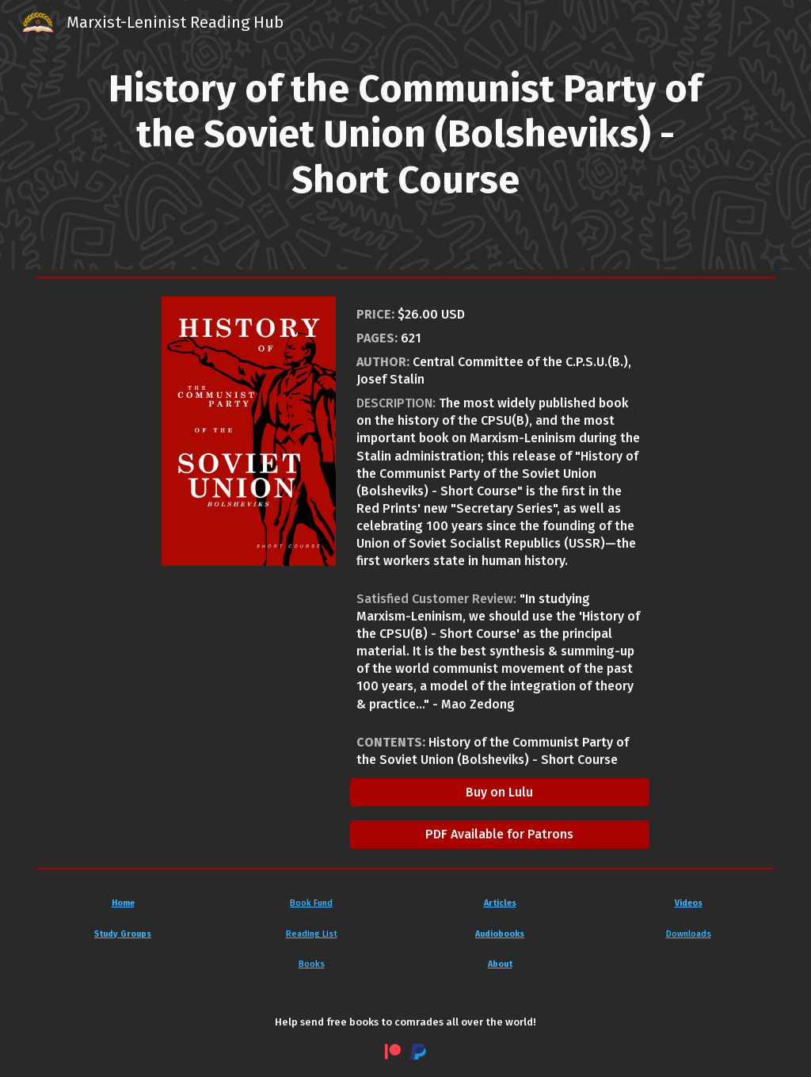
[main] (405, 135)
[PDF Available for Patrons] (500, 834)
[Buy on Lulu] (500, 792)
